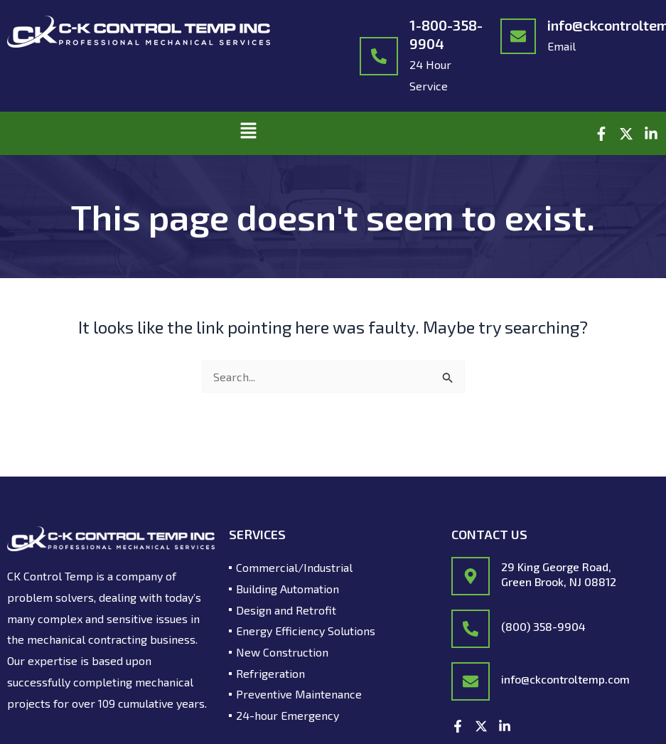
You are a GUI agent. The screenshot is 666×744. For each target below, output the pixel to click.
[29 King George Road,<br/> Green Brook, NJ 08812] (470, 576)
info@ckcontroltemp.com (565, 679)
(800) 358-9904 (543, 626)
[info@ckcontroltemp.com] (518, 36)
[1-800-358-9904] (379, 56)
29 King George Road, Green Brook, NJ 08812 (558, 574)
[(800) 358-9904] (470, 629)
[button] (248, 133)
